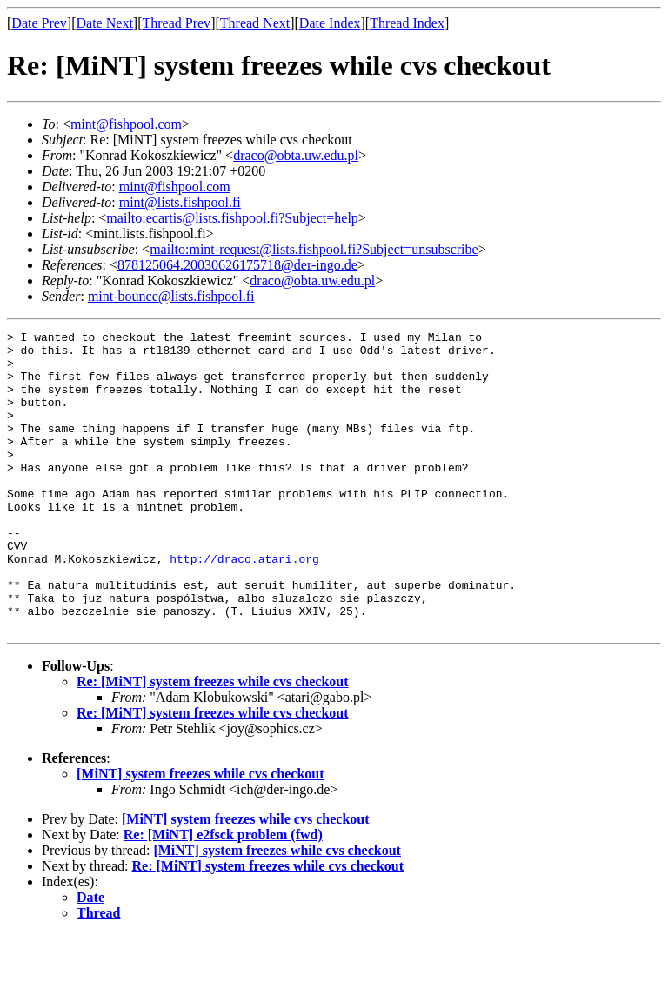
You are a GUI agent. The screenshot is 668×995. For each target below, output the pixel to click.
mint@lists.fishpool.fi (180, 202)
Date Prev (39, 23)
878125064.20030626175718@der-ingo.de (237, 264)
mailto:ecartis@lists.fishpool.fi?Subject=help (231, 217)
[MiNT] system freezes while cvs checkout (200, 833)
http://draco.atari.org (244, 605)
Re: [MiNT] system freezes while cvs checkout (213, 741)
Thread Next (255, 23)
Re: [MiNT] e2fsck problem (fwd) (223, 894)
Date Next (105, 23)
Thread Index (407, 23)
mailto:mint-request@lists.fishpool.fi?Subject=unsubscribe (314, 249)
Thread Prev (176, 23)
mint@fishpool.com (126, 124)
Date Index (330, 23)
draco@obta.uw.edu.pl (295, 155)
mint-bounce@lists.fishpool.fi (171, 296)
